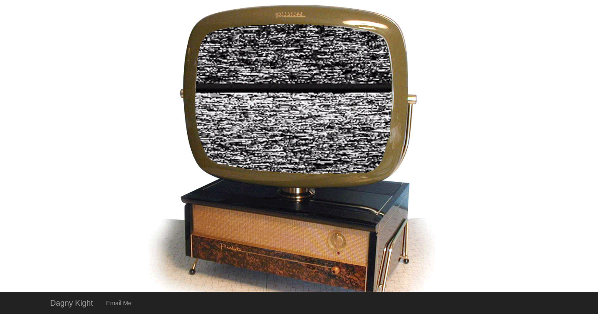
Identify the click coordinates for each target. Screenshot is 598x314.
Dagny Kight (71, 303)
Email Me (118, 303)
